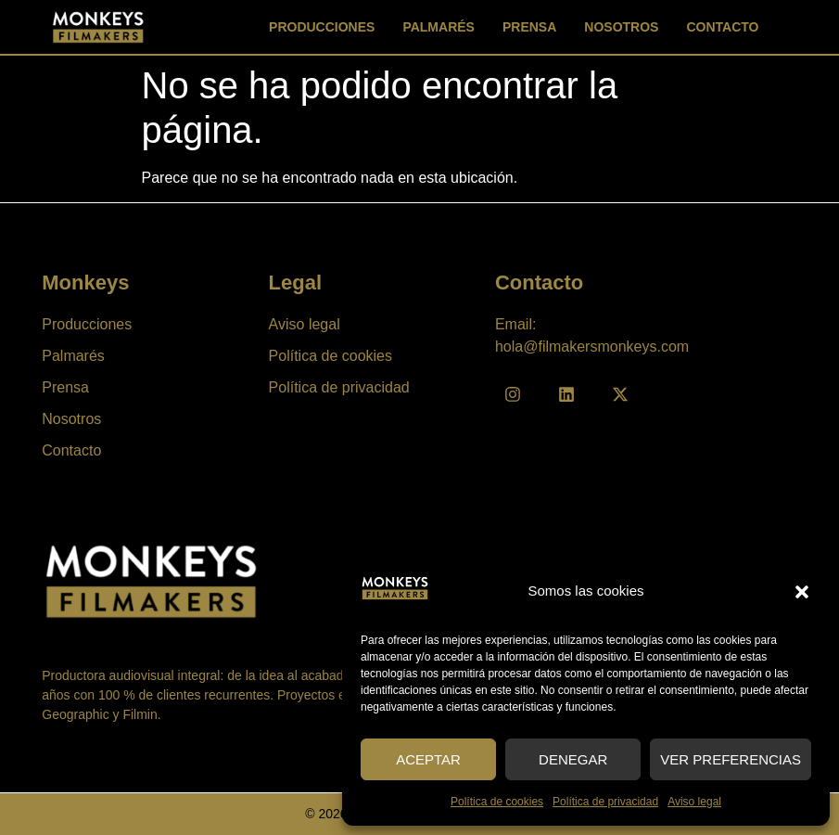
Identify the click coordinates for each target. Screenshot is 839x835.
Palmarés (438, 26)
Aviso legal (694, 801)
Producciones (322, 26)
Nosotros (621, 26)
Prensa (529, 26)
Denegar (573, 759)
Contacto (722, 26)
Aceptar (428, 759)
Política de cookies (497, 801)
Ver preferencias (730, 759)
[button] (802, 592)
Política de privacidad (605, 801)
